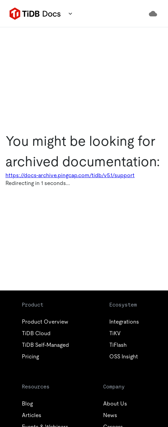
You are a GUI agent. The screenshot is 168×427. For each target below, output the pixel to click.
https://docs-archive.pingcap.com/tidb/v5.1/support (70, 175)
